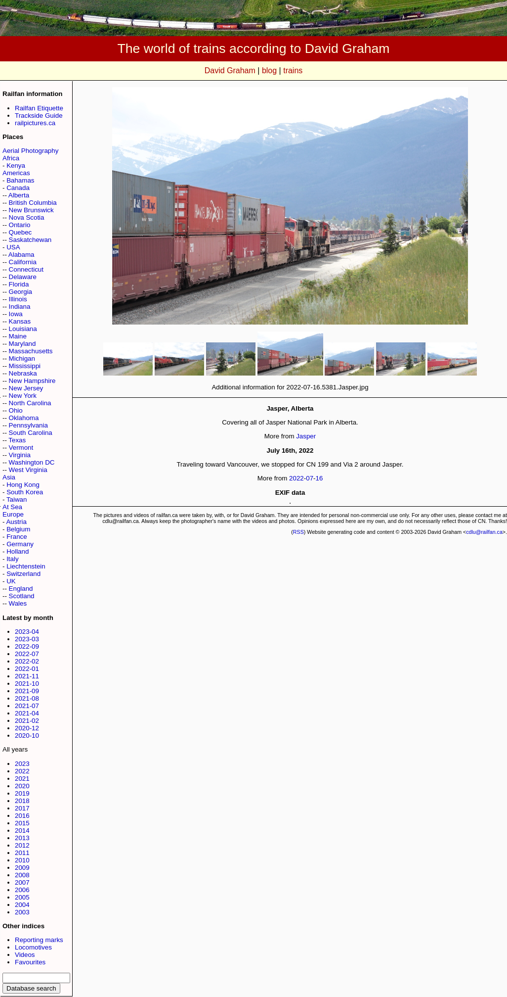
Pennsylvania (28, 425)
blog (269, 70)
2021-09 (27, 691)
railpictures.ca (35, 123)
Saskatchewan (30, 239)
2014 (22, 830)
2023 (22, 763)
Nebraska (23, 373)
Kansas (20, 321)
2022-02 (27, 661)
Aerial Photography (30, 150)
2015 (22, 823)
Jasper (306, 436)
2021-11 (27, 676)
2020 (22, 786)
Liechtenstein (25, 566)
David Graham (230, 70)
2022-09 (27, 646)
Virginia (20, 455)
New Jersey (26, 388)
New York (23, 395)
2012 (22, 845)
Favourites (30, 962)
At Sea (12, 507)
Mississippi (25, 366)
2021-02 (27, 720)
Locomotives (33, 947)
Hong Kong (23, 484)
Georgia (20, 291)
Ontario (20, 225)
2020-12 (27, 728)
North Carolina (30, 403)
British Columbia (33, 202)
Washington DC (32, 462)
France (16, 536)
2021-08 (27, 698)
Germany (20, 544)
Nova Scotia (26, 217)
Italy (12, 559)
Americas (16, 173)
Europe (13, 514)
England (21, 588)
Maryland (22, 343)
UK (11, 581)
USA (13, 247)
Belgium (18, 529)
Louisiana (23, 328)
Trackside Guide (39, 115)
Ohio (16, 410)
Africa (10, 158)
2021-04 (27, 713)
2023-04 (27, 631)
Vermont (21, 447)
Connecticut (26, 269)
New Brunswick (31, 210)
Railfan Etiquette (39, 108)
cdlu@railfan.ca (484, 532)
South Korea (24, 492)
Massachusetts (31, 351)
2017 (22, 808)
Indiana (20, 306)
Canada (18, 187)
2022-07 (27, 654)
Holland (17, 551)
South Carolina (30, 432)
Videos (25, 954)
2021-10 (27, 683)
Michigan (22, 358)
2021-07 (27, 706)
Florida (19, 284)
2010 (22, 860)
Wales (18, 603)
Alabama (21, 254)
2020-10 (27, 735)
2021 (22, 778)
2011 (22, 852)
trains (292, 70)
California (23, 262)
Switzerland (23, 573)
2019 (22, 793)
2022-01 (27, 668)
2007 (22, 882)
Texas (17, 440)
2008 (22, 875)
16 (319, 478)
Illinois (18, 299)
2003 (22, 912)
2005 (22, 897)
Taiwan (16, 499)
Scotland (22, 596)
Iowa (16, 314)
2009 (22, 867)
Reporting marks (39, 940)
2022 (22, 771)
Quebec (20, 232)
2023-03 (27, 639)
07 (309, 478)
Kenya (15, 165)
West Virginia (28, 470)
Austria (16, 521)
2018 (22, 801)
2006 (22, 890)
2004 (22, 904)
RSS (298, 532)
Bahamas (20, 180)
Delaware (23, 277)
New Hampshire (32, 380)
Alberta (18, 195)
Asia (8, 477)
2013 (22, 838)
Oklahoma (24, 418)
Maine (18, 336)
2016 (22, 815)
